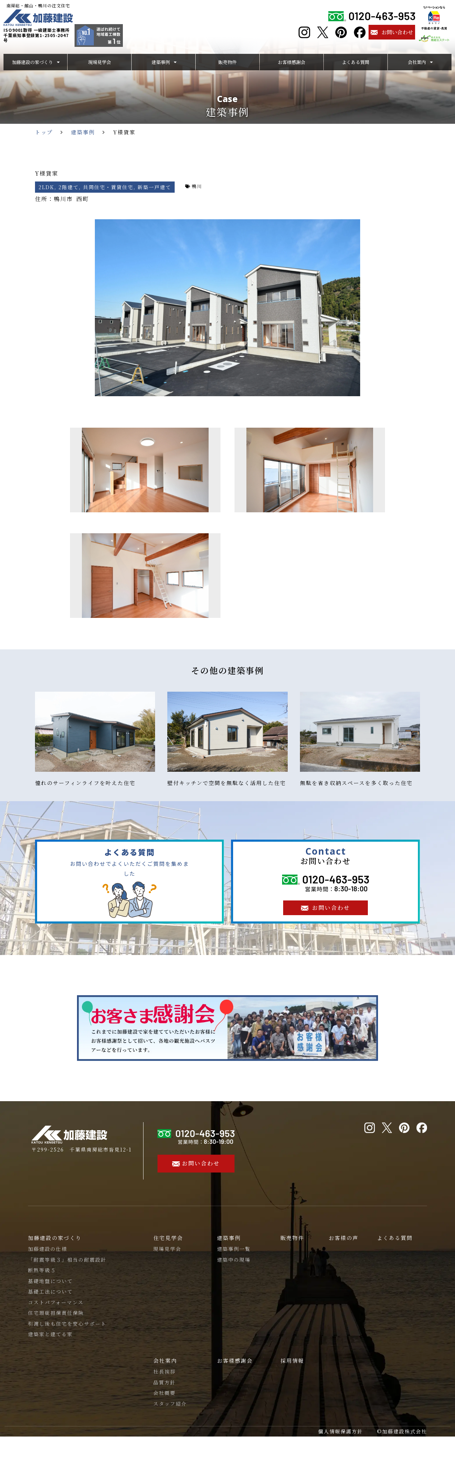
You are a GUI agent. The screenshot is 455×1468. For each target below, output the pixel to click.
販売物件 (292, 1237)
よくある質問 (395, 1237)
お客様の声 (343, 1237)
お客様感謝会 (235, 1360)
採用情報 (292, 1360)
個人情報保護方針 (340, 1431)
